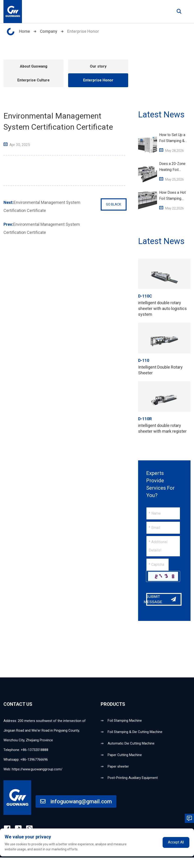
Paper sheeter (118, 769)
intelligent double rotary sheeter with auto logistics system (162, 308)
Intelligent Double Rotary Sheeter (160, 370)
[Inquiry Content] (163, 546)
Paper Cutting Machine (125, 757)
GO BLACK (112, 204)
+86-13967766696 (34, 759)
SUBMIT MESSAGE (160, 599)
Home (24, 31)
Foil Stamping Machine (125, 721)
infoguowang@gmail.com (76, 804)
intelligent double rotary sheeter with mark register (162, 428)
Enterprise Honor (84, 31)
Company (49, 31)
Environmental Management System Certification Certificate (41, 205)
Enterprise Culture (33, 80)
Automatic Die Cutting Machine (131, 745)
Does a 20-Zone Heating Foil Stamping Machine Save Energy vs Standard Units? (174, 167)
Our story (98, 66)
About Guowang (33, 66)
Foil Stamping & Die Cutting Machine (135, 733)
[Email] (163, 527)
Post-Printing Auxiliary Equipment (133, 781)
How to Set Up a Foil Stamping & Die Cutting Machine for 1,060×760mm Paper (172, 138)
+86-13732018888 (34, 750)
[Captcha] (157, 564)
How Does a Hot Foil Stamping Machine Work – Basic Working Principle (172, 196)
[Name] (163, 513)
